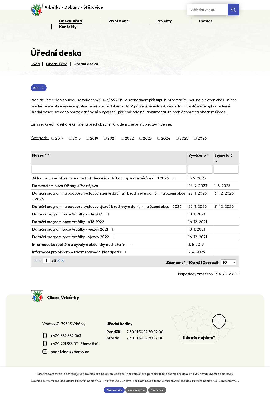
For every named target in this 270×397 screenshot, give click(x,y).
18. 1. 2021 (197, 214)
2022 (129, 139)
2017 (59, 139)
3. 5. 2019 (196, 244)
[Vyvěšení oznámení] (200, 170)
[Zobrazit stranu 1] (46, 260)
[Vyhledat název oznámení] (109, 170)
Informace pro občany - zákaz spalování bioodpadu (80, 252)
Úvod (35, 63)
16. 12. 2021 (198, 222)
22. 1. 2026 (198, 193)
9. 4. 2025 (197, 252)
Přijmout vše (111, 389)
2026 (202, 139)
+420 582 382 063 (66, 334)
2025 (184, 139)
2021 (111, 139)
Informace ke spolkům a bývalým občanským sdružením (83, 244)
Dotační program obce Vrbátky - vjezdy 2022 (74, 237)
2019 (94, 139)
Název (39, 156)
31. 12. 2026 (224, 193)
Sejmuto (224, 156)
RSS (39, 88)
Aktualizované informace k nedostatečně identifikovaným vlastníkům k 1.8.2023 (104, 178)
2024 (165, 139)
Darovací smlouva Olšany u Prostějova (65, 186)
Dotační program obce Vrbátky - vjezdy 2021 (74, 229)
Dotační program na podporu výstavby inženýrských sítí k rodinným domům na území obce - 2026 (108, 196)
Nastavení (160, 389)
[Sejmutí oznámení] (226, 170)
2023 (147, 139)
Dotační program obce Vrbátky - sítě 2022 (68, 222)
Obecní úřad (57, 63)
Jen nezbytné (136, 389)
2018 (77, 139)
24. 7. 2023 (198, 186)
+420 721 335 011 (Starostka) (74, 342)
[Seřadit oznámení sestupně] (48, 157)
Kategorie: (40, 138)
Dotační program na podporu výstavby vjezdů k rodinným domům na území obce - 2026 (106, 207)
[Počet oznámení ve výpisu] (228, 261)
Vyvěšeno (198, 156)
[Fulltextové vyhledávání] (207, 9)
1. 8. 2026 (223, 186)
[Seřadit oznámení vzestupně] (48, 155)
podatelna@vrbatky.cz (70, 350)
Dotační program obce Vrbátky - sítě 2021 (71, 214)
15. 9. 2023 (197, 178)
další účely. (227, 373)
